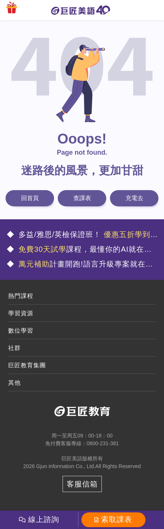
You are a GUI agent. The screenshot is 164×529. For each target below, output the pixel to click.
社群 (14, 348)
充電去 (134, 198)
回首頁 (30, 198)
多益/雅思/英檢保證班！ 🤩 (82, 235)
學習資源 (20, 313)
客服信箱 (82, 484)
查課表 (82, 198)
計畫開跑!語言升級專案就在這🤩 (80, 265)
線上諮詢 (43, 519)
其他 (14, 382)
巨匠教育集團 (27, 365)
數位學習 (20, 330)
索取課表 (116, 519)
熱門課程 (20, 296)
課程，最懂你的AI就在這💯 (79, 250)
